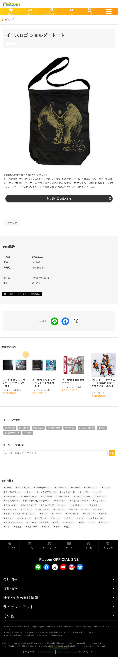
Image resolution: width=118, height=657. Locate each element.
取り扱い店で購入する (59, 198)
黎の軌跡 (10, 427)
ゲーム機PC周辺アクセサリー (37, 501)
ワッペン (32, 522)
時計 (82, 522)
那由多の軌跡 (86, 427)
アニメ (29, 492)
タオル (63, 505)
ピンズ (44, 514)
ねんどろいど (43, 509)
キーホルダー (63, 496)
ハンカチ (99, 509)
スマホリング (48, 505)
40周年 (8, 488)
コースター (60, 501)
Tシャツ (107, 488)
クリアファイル (12, 501)
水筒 (92, 522)
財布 (7, 527)
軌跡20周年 (32, 527)
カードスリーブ (29, 496)
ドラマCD (27, 509)
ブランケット (73, 514)
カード (98, 492)
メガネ (81, 518)
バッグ (13, 223)
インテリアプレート (47, 492)
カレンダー (47, 496)
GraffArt (76, 488)
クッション (101, 496)
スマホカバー (11, 505)
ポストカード (24, 518)
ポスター (9, 518)
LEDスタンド (91, 488)
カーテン (85, 492)
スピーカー (99, 501)
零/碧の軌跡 (53, 427)
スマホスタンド (29, 505)
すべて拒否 (28, 651)
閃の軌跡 (38, 427)
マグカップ (41, 518)
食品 (57, 527)
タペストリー (77, 505)
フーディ (57, 514)
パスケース (60, 509)
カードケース (11, 496)
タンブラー (94, 505)
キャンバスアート (83, 496)
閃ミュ (46, 527)
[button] (109, 11)
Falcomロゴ (62, 488)
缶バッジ (104, 522)
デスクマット (11, 509)
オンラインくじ (68, 492)
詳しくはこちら (99, 646)
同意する (86, 651)
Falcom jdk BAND (43, 488)
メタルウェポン (97, 518)
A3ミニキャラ (23, 488)
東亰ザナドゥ (12, 432)
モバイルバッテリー (14, 522)
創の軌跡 (24, 427)
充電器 (45, 522)
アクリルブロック (13, 492)
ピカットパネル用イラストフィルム (20, 514)
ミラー (69, 518)
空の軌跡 (70, 427)
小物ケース (69, 522)
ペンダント (89, 514)
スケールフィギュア (80, 501)
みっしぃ (56, 518)
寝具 (56, 522)
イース (11, 43)
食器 (68, 527)
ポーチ (103, 514)
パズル (74, 509)
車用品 (18, 527)
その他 (27, 432)
